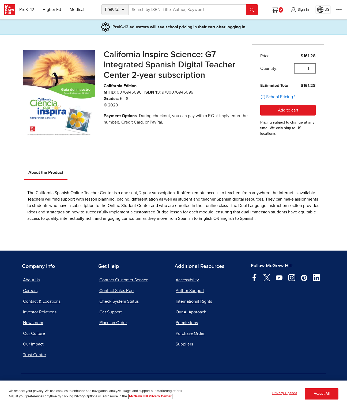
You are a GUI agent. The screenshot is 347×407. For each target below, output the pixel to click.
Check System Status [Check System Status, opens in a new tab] (119, 301)
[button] (299, 9)
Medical (79, 9)
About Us (31, 280)
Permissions (187, 323)
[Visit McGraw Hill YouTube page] (279, 277)
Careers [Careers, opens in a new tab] (30, 291)
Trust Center (34, 355)
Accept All (322, 394)
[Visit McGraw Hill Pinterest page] (304, 277)
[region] (173, 394)
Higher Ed (54, 9)
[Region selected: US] (323, 9)
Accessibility (187, 280)
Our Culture (34, 333)
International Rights (194, 301)
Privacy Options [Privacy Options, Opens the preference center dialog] (284, 393)
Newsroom (33, 323)
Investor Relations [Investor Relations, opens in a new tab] (39, 312)
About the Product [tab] (45, 172)
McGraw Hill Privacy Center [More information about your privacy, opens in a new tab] (150, 396)
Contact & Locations (42, 301)
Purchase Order (190, 333)
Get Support (110, 312)
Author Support (190, 291)
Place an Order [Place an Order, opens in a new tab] (113, 323)
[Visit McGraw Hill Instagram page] (291, 277)
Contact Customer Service (123, 280)
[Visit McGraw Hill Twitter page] (266, 277)
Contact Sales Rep (116, 291)
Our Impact (33, 344)
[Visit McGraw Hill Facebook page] (254, 277)
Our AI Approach (191, 312)
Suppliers (184, 344)
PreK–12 (28, 9)
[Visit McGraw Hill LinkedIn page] (316, 277)
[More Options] (339, 9)
